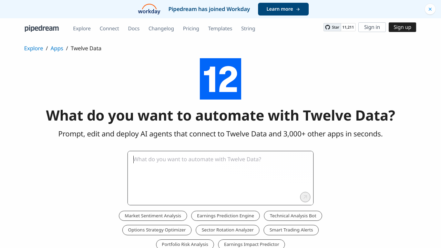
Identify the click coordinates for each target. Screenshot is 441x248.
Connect (109, 28)
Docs (134, 28)
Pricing (191, 28)
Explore (82, 28)
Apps (57, 48)
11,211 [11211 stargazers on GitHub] (348, 27)
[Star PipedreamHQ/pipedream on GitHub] (332, 27)
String (248, 28)
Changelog (161, 28)
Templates (220, 28)
